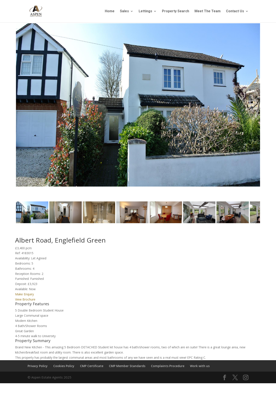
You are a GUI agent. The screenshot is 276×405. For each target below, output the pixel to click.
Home (109, 11)
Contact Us (235, 11)
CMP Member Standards (127, 368)
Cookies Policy (63, 368)
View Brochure (25, 301)
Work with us (200, 368)
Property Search (175, 11)
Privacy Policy (38, 368)
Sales (124, 11)
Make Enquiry (24, 296)
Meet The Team (207, 11)
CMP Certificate (91, 368)
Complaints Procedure (167, 368)
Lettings (145, 11)
